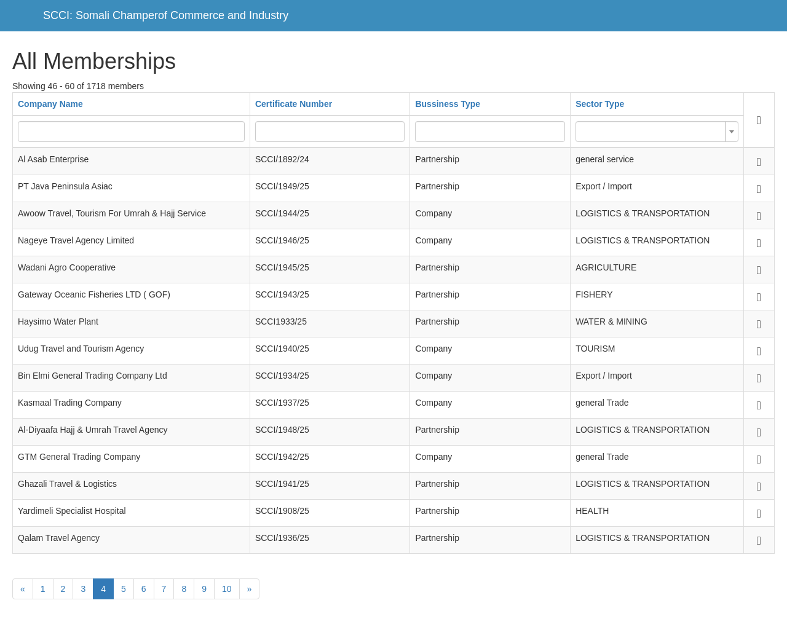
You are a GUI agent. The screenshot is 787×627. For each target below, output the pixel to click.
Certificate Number (293, 104)
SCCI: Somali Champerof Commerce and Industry (165, 15)
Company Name (50, 104)
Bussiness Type (447, 104)
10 (227, 589)
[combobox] (656, 131)
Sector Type (599, 104)
